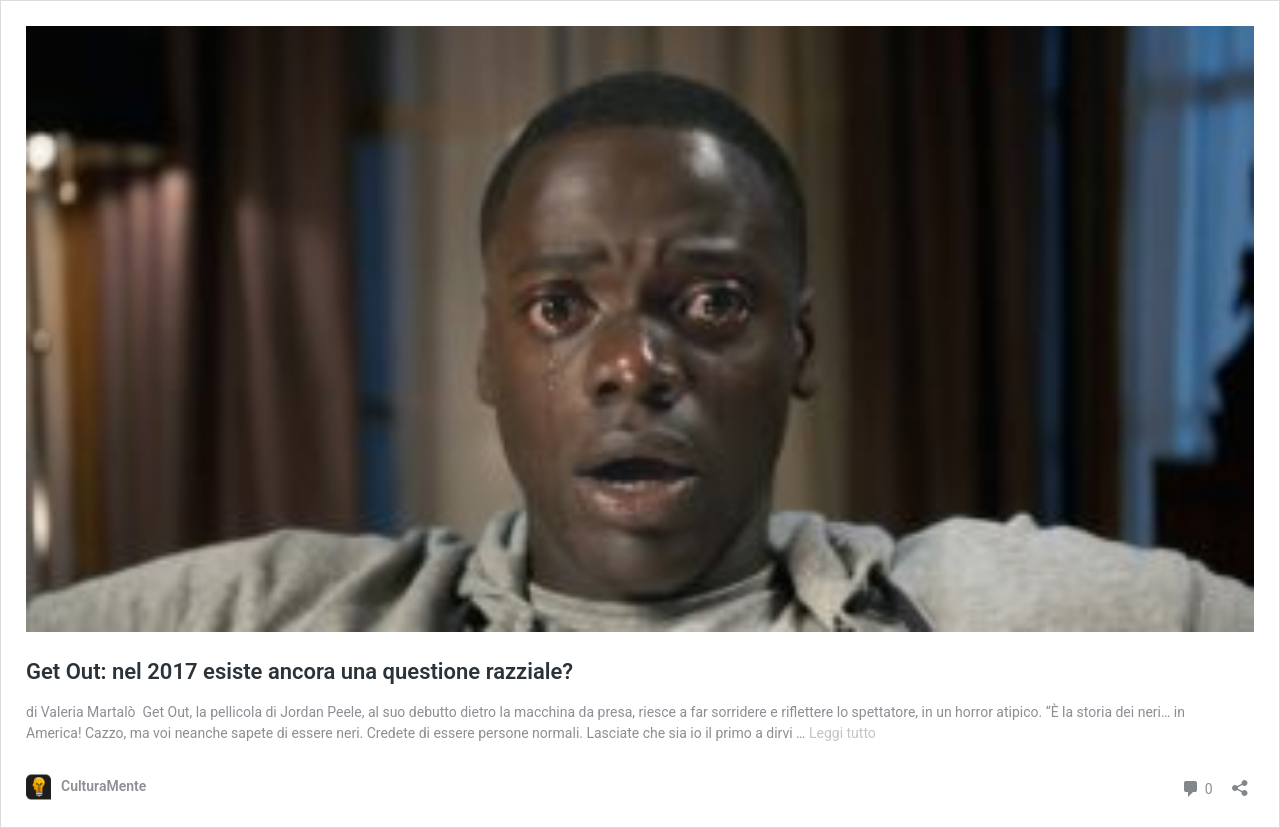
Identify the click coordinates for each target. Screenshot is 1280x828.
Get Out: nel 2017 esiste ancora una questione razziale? (299, 671)
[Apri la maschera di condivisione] (1240, 781)
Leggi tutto (842, 733)
